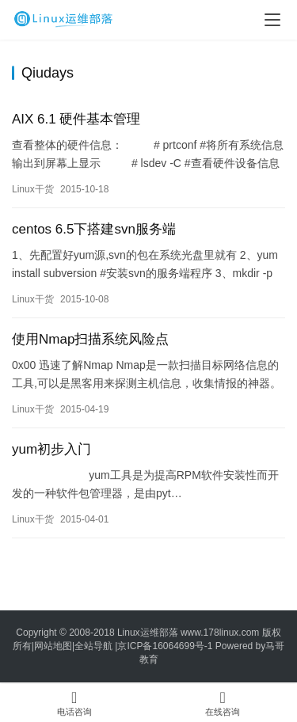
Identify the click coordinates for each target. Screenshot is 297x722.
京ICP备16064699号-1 (164, 646)
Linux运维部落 (147, 632)
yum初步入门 (51, 449)
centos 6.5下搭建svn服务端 (94, 229)
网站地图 (53, 646)
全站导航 (93, 646)
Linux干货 (33, 189)
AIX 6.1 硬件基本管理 (76, 119)
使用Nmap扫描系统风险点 (90, 339)
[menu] (272, 20)
